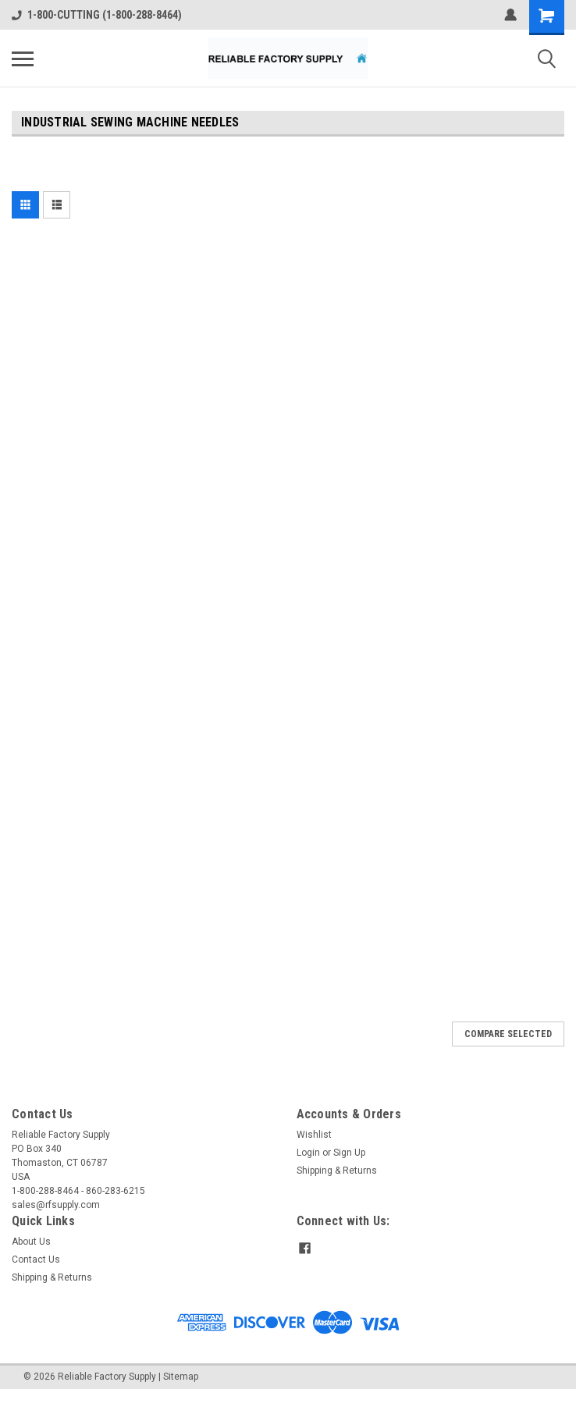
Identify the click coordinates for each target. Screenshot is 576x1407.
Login (308, 1152)
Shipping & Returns (337, 1170)
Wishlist (314, 1134)
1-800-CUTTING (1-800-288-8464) (97, 15)
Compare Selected (508, 1034)
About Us (31, 1241)
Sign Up (349, 1152)
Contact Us (36, 1259)
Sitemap (180, 1376)
